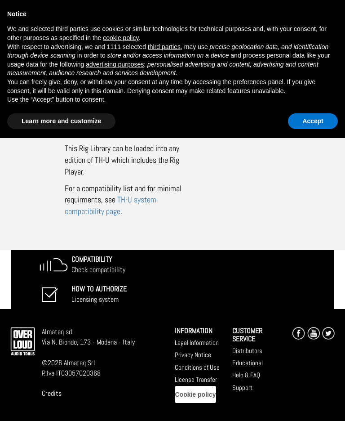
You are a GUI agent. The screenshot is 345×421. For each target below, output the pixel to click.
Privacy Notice (193, 354)
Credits (52, 393)
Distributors (247, 350)
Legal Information (197, 342)
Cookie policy (195, 394)
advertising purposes (115, 64)
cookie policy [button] (120, 37)
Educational (247, 362)
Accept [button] (312, 121)
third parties (164, 46)
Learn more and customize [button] (61, 121)
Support (242, 387)
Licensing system (99, 294)
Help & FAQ (246, 375)
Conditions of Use (197, 367)
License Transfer (196, 379)
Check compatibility (98, 264)
